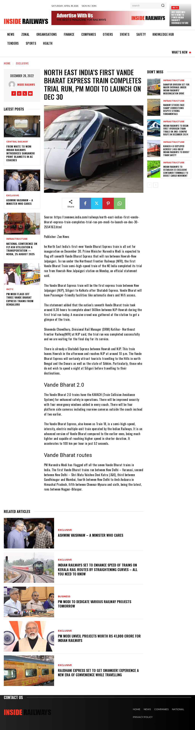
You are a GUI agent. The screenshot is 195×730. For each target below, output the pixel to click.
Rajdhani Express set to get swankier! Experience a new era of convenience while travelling (98, 672)
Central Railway (17, 142)
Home (7, 63)
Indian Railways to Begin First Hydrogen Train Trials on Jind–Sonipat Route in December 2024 (175, 130)
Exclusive (22, 63)
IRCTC (175, 7)
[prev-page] (149, 184)
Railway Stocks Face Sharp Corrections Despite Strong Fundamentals (173, 109)
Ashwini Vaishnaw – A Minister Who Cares (19, 201)
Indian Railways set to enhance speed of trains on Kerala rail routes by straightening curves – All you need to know (97, 569)
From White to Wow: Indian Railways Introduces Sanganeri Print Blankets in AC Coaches (20, 153)
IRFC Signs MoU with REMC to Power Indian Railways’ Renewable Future (179, 17)
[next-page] (155, 184)
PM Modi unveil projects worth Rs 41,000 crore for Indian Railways (99, 638)
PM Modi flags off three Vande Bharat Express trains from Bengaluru (19, 299)
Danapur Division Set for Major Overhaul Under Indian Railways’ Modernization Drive (176, 89)
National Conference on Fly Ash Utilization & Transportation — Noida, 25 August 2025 (21, 249)
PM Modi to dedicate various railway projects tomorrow (94, 603)
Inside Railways (26, 84)
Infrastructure (17, 239)
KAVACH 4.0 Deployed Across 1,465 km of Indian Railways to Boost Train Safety (176, 151)
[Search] (162, 6)
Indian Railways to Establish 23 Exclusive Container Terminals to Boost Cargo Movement (175, 171)
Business (64, 596)
